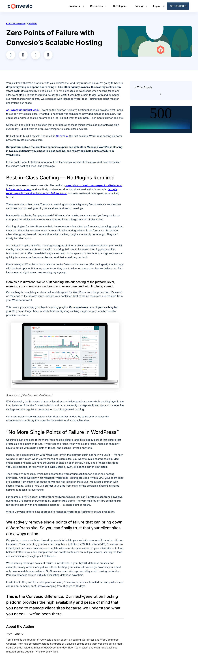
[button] (10, 55)
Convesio (62, 136)
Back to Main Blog (16, 23)
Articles (32, 23)
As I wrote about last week (22, 110)
